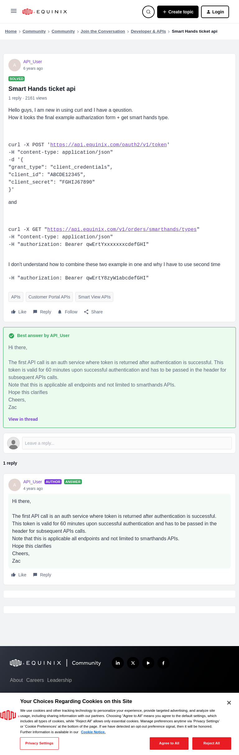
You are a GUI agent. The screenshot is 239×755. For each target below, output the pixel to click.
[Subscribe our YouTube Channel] (148, 663)
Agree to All (169, 743)
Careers (35, 680)
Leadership (59, 680)
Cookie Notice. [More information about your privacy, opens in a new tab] (93, 732)
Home (11, 31)
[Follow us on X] (133, 663)
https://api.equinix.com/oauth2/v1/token (108, 145)
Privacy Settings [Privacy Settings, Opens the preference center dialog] (39, 743)
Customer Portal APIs (49, 296)
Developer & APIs (148, 31)
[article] (119, 529)
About (16, 680)
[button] (13, 13)
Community (34, 31)
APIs (16, 296)
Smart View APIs (94, 296)
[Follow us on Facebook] (163, 663)
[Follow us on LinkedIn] (118, 663)
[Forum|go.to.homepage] (78, 11)
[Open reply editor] (119, 443)
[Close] (229, 703)
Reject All (212, 743)
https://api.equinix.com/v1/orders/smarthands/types (122, 229)
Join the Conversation (103, 31)
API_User (32, 61)
